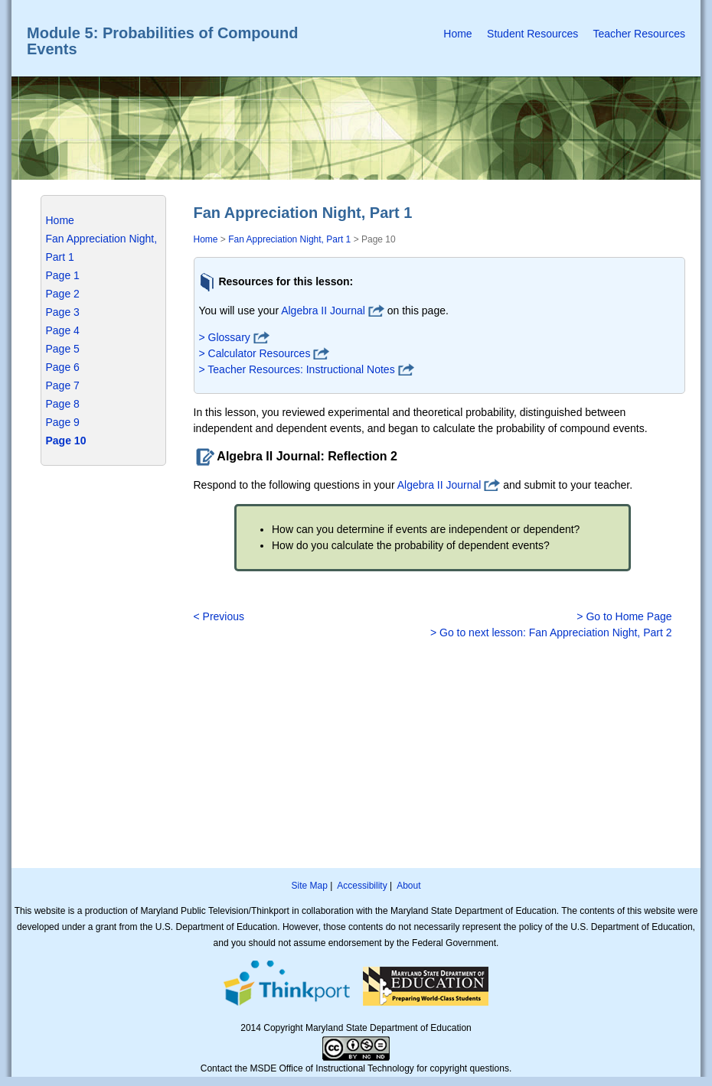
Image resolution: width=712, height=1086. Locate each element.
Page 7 (63, 385)
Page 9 (63, 422)
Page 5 (63, 349)
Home (457, 34)
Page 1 (63, 275)
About (408, 885)
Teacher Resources (639, 34)
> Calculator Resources (255, 353)
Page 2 (63, 294)
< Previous (219, 616)
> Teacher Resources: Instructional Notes (297, 369)
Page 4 (63, 330)
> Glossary (224, 337)
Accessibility (362, 885)
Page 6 (63, 367)
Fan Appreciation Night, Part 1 (289, 239)
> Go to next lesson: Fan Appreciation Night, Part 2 (551, 632)
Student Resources (532, 34)
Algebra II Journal (323, 310)
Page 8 (63, 404)
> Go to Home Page (623, 616)
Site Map (309, 885)
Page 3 (63, 312)
